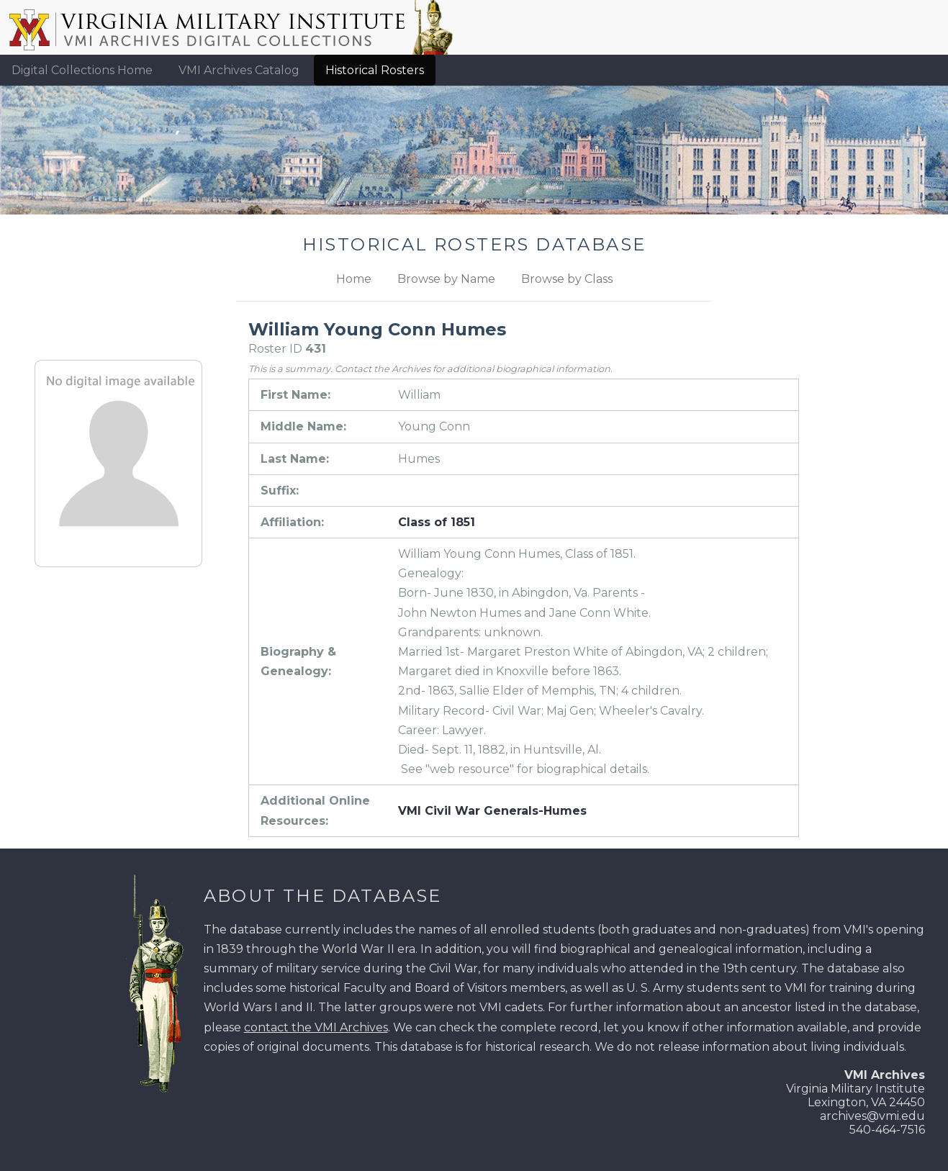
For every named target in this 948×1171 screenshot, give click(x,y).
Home (353, 279)
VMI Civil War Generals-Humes (492, 811)
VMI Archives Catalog (239, 70)
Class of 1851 (436, 522)
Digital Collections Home (82, 70)
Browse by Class (567, 279)
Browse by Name (446, 279)
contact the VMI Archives (316, 1027)
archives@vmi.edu (872, 1116)
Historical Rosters (374, 70)
